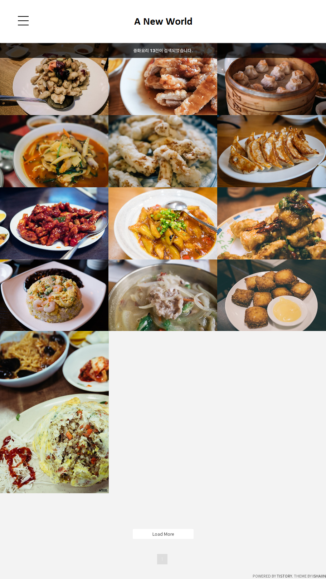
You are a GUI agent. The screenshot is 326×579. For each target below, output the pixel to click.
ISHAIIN (319, 576)
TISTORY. (285, 576)
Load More (163, 534)
